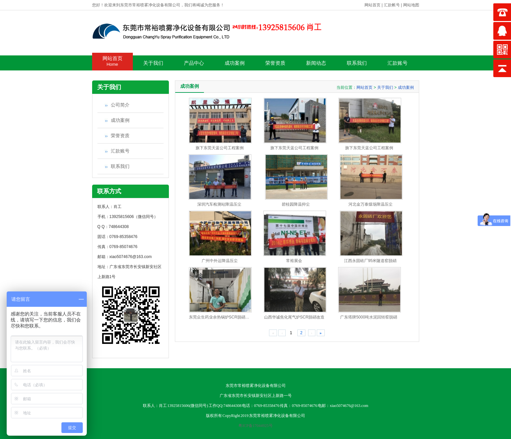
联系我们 (357, 63)
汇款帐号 (392, 5)
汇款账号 (398, 63)
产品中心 (194, 63)
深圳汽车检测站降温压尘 (219, 204)
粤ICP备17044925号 (255, 425)
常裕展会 (294, 260)
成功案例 (235, 63)
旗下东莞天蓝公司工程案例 (220, 148)
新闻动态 (316, 63)
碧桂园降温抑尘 (296, 204)
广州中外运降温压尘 (220, 260)
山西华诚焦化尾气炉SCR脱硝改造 (294, 317)
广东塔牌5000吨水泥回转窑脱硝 (368, 317)
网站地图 (411, 5)
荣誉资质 (275, 63)
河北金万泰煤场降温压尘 (370, 204)
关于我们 (153, 63)
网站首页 (372, 5)
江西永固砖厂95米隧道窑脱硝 (370, 260)
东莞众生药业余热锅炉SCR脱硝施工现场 (225, 317)
